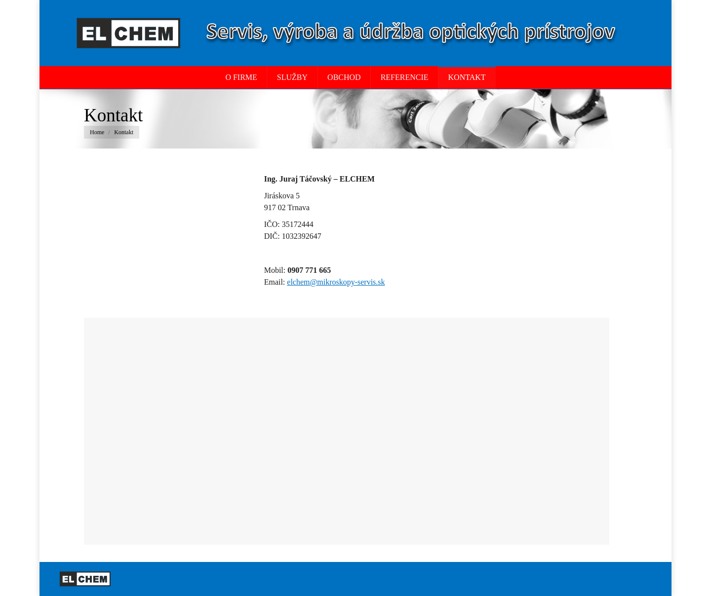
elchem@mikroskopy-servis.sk (336, 282)
